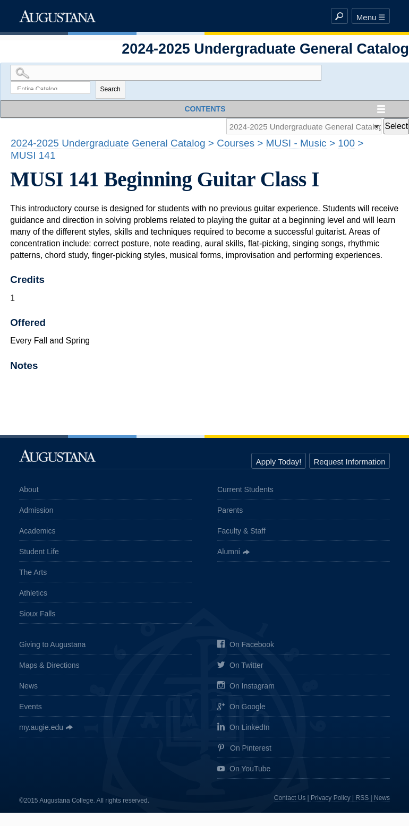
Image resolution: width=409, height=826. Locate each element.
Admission (36, 511)
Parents (230, 511)
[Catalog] (300, 127)
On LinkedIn (243, 729)
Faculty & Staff (241, 532)
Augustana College (57, 16)
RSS (362, 799)
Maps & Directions (49, 666)
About (29, 491)
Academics (37, 532)
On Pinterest (244, 750)
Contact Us (289, 799)
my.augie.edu (41, 728)
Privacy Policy (331, 799)
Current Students (245, 491)
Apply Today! (279, 463)
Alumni (228, 553)
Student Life (39, 553)
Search (110, 90)
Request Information (349, 463)
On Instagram (246, 688)
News (28, 687)
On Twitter (240, 667)
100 (346, 144)
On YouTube (243, 770)
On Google (241, 708)
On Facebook (245, 646)
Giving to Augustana (52, 645)
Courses (235, 144)
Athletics (33, 594)
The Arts (33, 574)
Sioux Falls (37, 615)
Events (30, 707)
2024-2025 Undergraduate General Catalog (108, 144)
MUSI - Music (296, 144)
